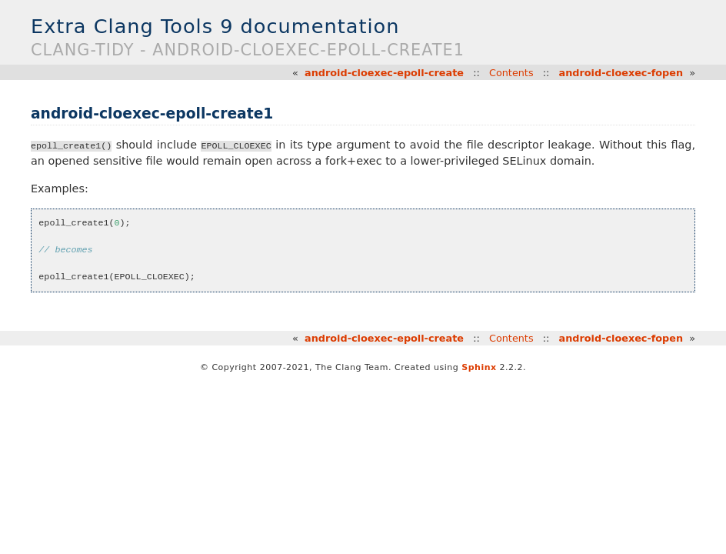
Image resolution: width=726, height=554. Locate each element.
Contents (511, 72)
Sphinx (478, 367)
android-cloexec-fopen (621, 72)
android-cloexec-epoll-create (384, 72)
